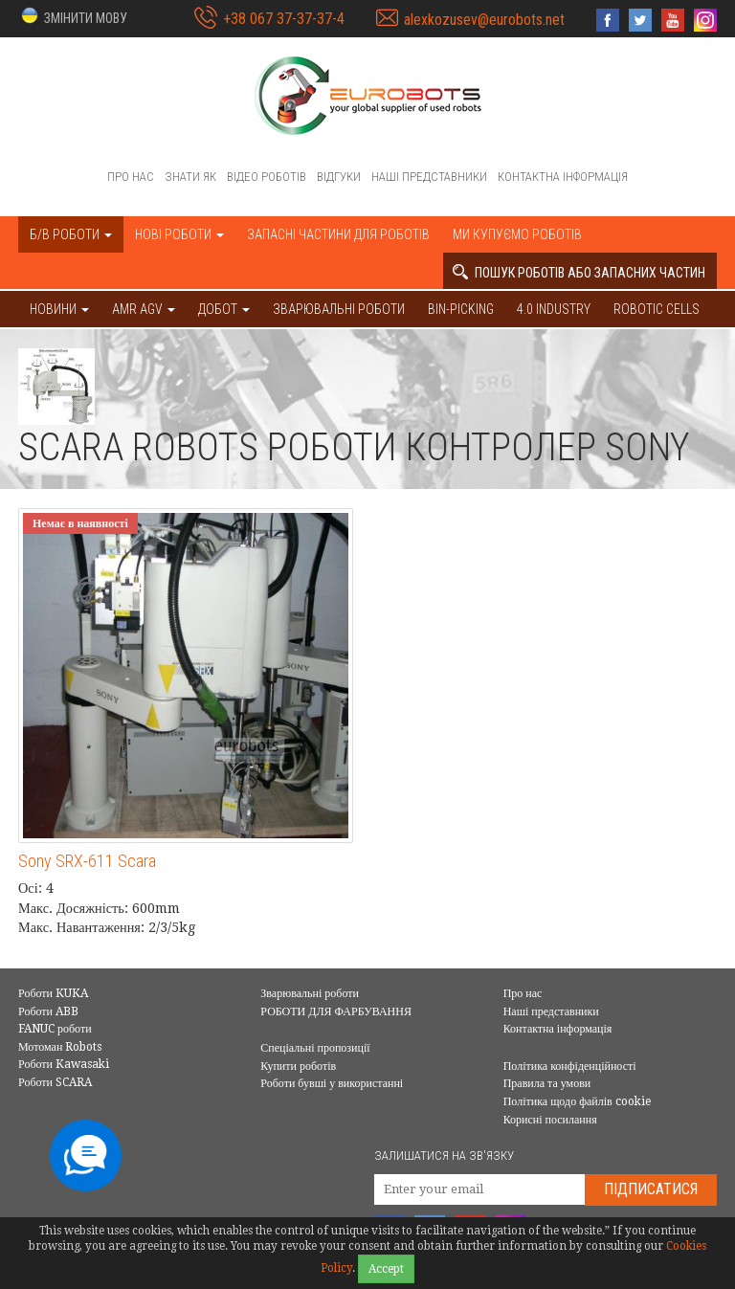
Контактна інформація (563, 176)
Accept (386, 1269)
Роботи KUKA (53, 993)
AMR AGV (143, 309)
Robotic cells (656, 309)
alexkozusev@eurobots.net (484, 20)
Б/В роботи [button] (71, 234)
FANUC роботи (55, 1028)
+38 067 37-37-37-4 (284, 19)
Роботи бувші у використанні (331, 1083)
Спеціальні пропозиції (314, 1048)
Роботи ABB (48, 1011)
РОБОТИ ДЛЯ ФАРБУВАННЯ (336, 1011)
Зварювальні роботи (339, 309)
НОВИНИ (59, 309)
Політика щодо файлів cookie (577, 1101)
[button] (72, 17)
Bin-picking (461, 309)
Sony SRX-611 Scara (87, 861)
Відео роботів (266, 176)
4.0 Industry (553, 309)
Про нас (130, 176)
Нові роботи (179, 234)
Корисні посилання (550, 1119)
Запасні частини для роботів (338, 234)
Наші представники (429, 176)
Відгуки (339, 176)
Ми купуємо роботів (517, 234)
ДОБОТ (224, 309)
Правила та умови (547, 1083)
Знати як (190, 176)
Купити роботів (298, 1066)
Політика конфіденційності (569, 1066)
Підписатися (651, 1189)
